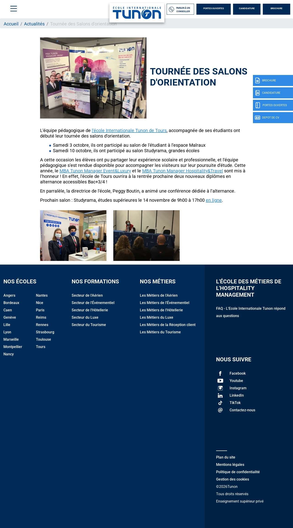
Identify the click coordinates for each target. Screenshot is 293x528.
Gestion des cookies (232, 479)
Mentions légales (230, 464)
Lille (6, 325)
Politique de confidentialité (238, 472)
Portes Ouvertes (213, 8)
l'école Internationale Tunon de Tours (129, 130)
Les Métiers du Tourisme (160, 332)
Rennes (42, 325)
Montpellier (12, 347)
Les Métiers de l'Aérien (159, 295)
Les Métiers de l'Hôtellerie (161, 310)
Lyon (7, 332)
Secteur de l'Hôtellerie (90, 310)
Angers (9, 295)
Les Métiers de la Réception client (167, 325)
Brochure (276, 8)
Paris (40, 310)
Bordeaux (11, 303)
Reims (41, 317)
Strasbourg (45, 332)
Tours (40, 347)
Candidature (247, 8)
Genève (9, 317)
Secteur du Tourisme (89, 325)
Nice (39, 303)
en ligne (214, 200)
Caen (7, 310)
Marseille (11, 339)
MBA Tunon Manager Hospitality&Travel (182, 171)
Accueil (11, 24)
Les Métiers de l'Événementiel (164, 303)
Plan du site (225, 457)
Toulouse (43, 339)
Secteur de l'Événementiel (93, 303)
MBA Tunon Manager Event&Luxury (95, 171)
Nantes (42, 295)
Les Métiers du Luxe (156, 317)
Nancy (8, 354)
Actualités (34, 24)
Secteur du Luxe (85, 317)
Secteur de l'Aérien (87, 295)
